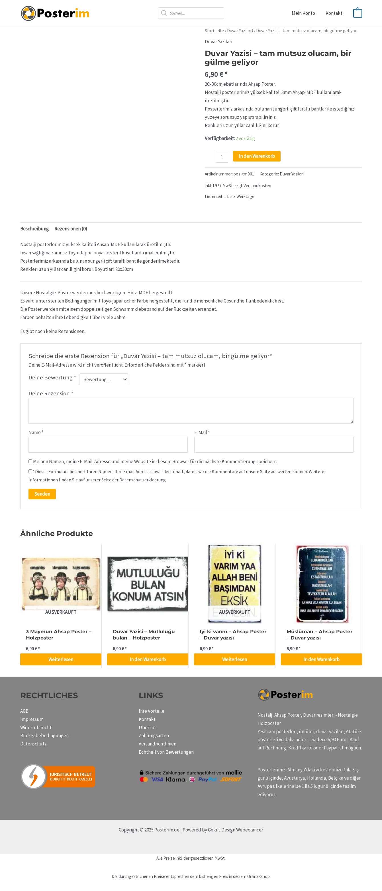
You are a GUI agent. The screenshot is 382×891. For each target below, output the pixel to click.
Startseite (214, 30)
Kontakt (334, 13)
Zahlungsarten (154, 735)
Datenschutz (33, 744)
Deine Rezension (50, 393)
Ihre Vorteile (151, 711)
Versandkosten (257, 185)
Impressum (32, 719)
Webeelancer (249, 830)
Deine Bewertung (52, 377)
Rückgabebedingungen (44, 735)
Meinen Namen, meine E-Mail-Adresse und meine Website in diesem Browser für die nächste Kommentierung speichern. (155, 461)
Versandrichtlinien (157, 744)
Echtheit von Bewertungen (166, 752)
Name (36, 432)
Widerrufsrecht (36, 727)
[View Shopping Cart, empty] (357, 13)
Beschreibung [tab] (34, 229)
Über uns (148, 727)
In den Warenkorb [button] (148, 659)
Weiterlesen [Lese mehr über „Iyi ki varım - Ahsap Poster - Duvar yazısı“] (234, 659)
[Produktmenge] (222, 157)
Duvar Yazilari (240, 30)
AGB (24, 711)
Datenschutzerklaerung (142, 480)
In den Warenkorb (257, 156)
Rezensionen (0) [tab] (70, 229)
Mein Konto (304, 13)
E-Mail (202, 432)
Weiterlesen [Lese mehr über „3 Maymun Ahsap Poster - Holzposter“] (60, 659)
